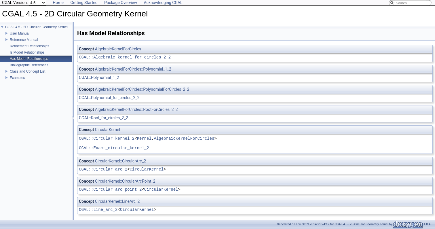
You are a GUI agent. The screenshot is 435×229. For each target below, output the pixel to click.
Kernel (144, 138)
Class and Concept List (27, 71)
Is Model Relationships (27, 52)
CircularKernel (107, 129)
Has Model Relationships (29, 59)
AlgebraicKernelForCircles (118, 49)
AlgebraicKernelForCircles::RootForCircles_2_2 (136, 109)
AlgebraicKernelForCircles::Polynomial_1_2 (133, 69)
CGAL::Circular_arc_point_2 (110, 189)
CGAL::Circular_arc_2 (103, 169)
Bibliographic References (29, 65)
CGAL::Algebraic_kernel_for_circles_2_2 (125, 57)
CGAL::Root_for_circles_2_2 (103, 118)
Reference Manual (24, 40)
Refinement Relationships (29, 46)
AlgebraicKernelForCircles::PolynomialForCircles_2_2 (142, 89)
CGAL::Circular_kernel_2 (106, 138)
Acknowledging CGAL (163, 2)
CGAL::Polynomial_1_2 (99, 77)
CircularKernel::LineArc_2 (117, 201)
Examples (17, 78)
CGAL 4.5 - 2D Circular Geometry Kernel (36, 27)
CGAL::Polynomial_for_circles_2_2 (109, 97)
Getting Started (83, 2)
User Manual (19, 33)
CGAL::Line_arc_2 (98, 210)
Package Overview (120, 2)
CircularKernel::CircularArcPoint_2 (125, 181)
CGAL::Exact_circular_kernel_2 (114, 148)
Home (58, 2)
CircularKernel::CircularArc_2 (120, 161)
